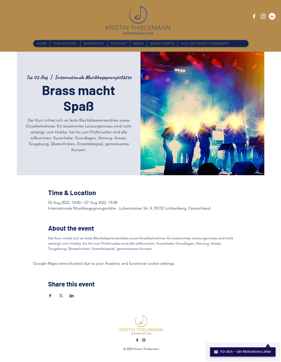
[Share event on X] (61, 295)
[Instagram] (263, 16)
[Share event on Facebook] (50, 295)
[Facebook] (254, 16)
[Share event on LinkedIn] (72, 295)
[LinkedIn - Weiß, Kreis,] (272, 16)
